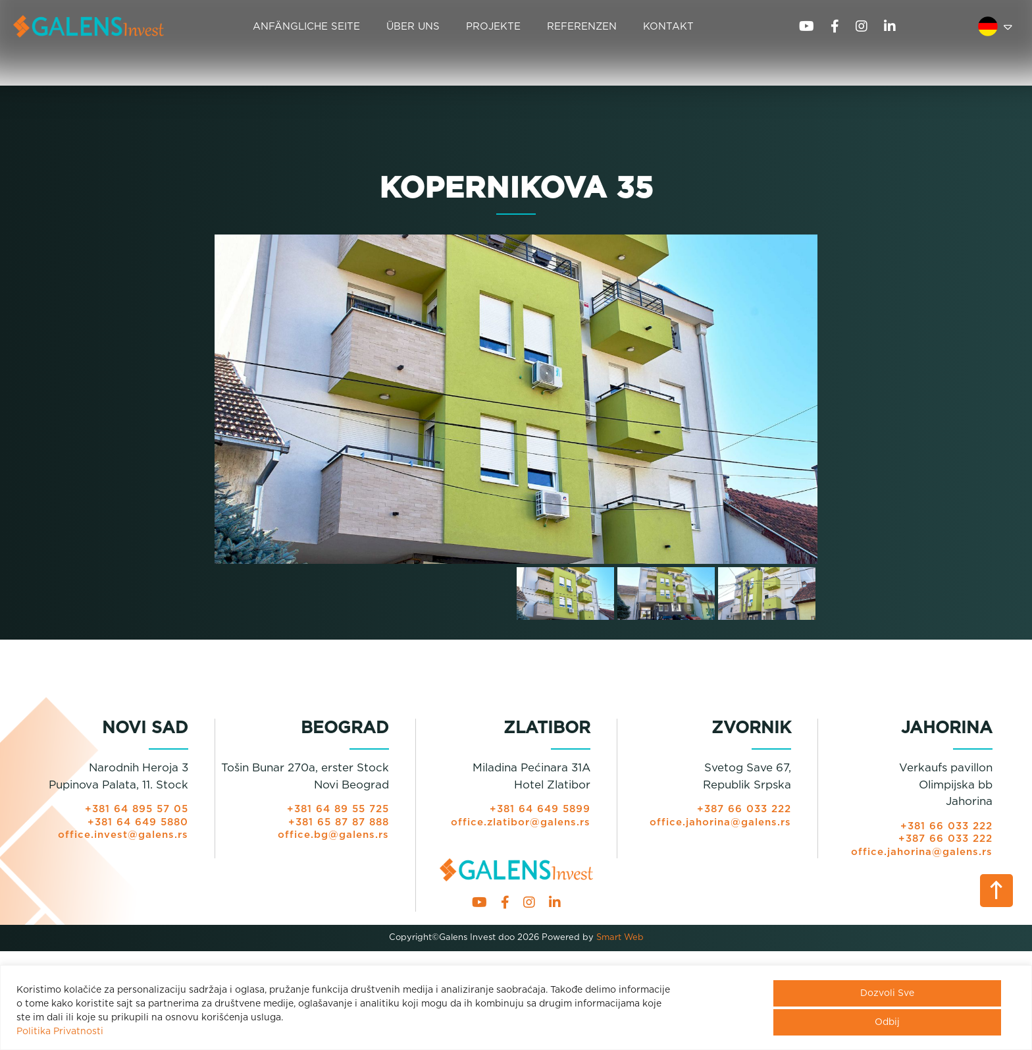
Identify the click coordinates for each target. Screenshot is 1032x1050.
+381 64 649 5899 (540, 809)
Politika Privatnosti (59, 1031)
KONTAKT (668, 27)
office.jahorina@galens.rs (720, 822)
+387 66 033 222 (744, 809)
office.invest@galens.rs (123, 835)
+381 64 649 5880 (138, 822)
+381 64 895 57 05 (136, 809)
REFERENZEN (582, 27)
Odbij (887, 1022)
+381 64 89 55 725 (338, 809)
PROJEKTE (493, 27)
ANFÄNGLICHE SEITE (306, 27)
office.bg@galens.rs (333, 835)
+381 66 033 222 (946, 826)
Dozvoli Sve (887, 993)
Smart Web (619, 937)
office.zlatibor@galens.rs (520, 822)
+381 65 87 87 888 (338, 822)
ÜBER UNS (413, 27)
